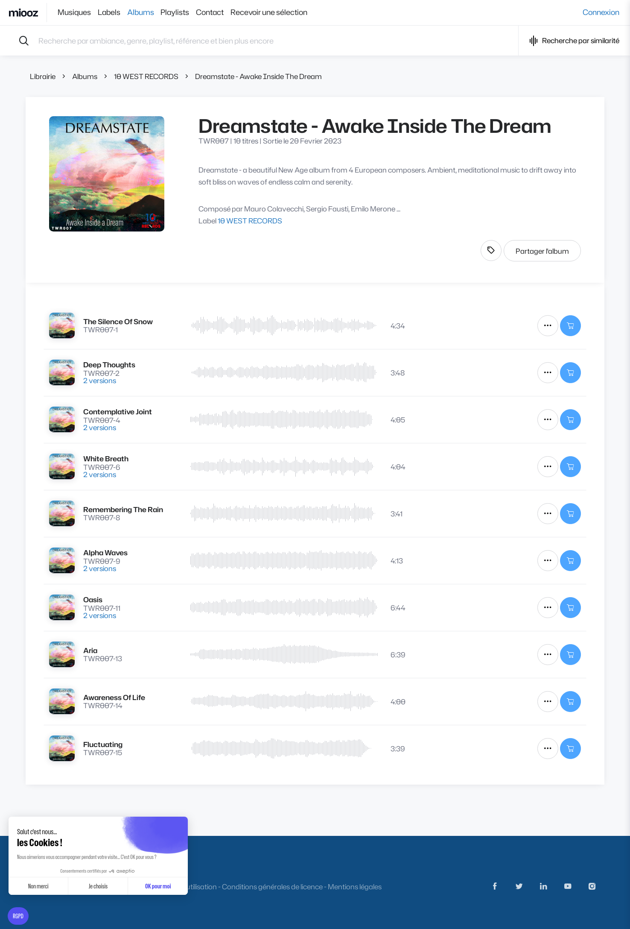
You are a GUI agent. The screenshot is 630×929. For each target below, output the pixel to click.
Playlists (185, 12)
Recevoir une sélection (286, 12)
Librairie (42, 76)
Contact (224, 12)
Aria (90, 650)
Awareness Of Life (114, 697)
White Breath (105, 458)
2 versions (99, 380)
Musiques (74, 12)
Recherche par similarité (574, 40)
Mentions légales (355, 886)
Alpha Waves (105, 552)
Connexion (601, 12)
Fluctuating (102, 744)
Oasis (92, 599)
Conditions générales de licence (272, 886)
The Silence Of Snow (118, 321)
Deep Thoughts (109, 364)
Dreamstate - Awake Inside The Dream (258, 76)
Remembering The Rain (123, 509)
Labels (112, 12)
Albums (147, 12)
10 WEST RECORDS (146, 76)
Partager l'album (542, 251)
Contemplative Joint (117, 411)
